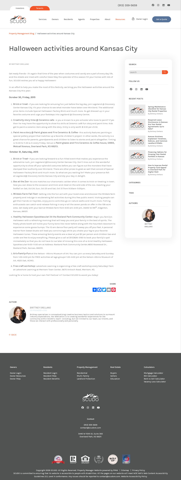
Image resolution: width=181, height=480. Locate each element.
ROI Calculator (150, 376)
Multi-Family (83, 376)
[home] (18, 19)
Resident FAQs (49, 376)
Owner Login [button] (140, 19)
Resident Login (50, 373)
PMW (115, 470)
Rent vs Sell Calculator (154, 379)
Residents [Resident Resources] (68, 19)
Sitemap (125, 470)
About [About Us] (107, 19)
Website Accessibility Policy (134, 476)
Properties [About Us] (95, 19)
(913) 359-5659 (127, 5)
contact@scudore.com (90, 428)
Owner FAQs (15, 379)
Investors (20, 8)
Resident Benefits (51, 379)
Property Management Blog (21, 33)
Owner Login (15, 373)
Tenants (39, 8)
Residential (82, 373)
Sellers (113, 376)
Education (115, 379)
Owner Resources (18, 376)
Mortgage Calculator (153, 373)
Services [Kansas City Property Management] (43, 19)
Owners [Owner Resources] (55, 19)
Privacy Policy (138, 470)
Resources (120, 19)
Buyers (113, 373)
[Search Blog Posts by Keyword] (145, 72)
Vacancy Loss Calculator (155, 382)
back (12, 334)
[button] (153, 5)
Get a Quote (161, 19)
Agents (81, 19)
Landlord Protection (86, 379)
